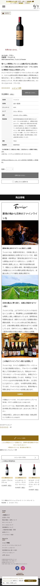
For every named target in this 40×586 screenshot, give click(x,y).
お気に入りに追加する (20, 182)
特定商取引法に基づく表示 (9, 550)
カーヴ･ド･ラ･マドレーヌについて (11, 545)
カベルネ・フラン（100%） (20, 115)
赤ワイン (20, 111)
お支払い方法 (6, 517)
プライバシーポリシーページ (10, 578)
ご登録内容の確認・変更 (9, 529)
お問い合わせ (6, 555)
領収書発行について (7, 527)
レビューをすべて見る (20, 457)
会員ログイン (6, 532)
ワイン (15, 111)
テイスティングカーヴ (8, 547)
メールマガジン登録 (7, 534)
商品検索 (4, 502)
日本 (14, 103)
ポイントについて (7, 522)
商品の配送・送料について (9, 520)
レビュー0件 (16, 88)
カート (37, 6)
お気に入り (32, 6)
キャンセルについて (7, 525)
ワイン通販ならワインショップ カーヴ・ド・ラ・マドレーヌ (20, 6)
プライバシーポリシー (8, 552)
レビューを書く (21, 438)
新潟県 (18, 103)
